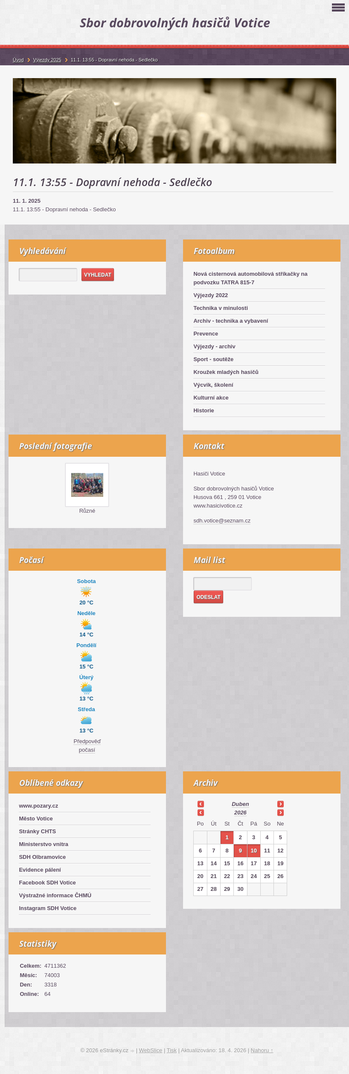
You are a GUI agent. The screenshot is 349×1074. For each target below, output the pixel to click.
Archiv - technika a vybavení (230, 321)
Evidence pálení (40, 870)
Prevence (205, 333)
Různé (87, 511)
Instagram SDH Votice (47, 908)
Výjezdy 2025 (47, 59)
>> (280, 804)
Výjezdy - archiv (214, 346)
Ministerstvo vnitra (43, 844)
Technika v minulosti (220, 308)
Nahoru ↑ (262, 1050)
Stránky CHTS (37, 831)
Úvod (18, 59)
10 (253, 850)
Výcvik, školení (213, 385)
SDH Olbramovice (42, 857)
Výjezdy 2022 (210, 295)
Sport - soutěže (213, 359)
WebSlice (151, 1050)
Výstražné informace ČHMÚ (55, 895)
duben (240, 804)
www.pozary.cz (38, 806)
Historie (203, 410)
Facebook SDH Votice (47, 882)
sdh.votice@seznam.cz (221, 520)
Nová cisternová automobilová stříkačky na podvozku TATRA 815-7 (250, 278)
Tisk (172, 1050)
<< (200, 804)
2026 (240, 812)
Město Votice (35, 818)
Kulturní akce (210, 397)
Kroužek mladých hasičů (225, 372)
